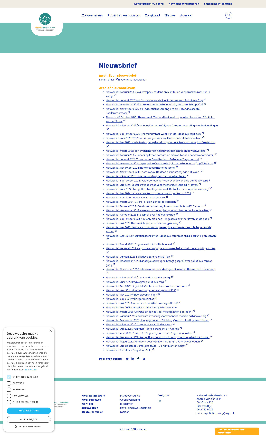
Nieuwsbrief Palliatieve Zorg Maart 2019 (128, 350)
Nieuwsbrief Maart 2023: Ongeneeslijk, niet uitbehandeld (139, 244)
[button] (29, 426)
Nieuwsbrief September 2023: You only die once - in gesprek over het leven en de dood (157, 219)
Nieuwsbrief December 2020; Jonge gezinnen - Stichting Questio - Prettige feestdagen (157, 320)
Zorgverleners (92, 15)
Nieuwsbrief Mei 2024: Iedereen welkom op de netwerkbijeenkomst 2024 (148, 193)
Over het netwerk (93, 395)
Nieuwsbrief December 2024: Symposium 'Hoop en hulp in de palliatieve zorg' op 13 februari (159, 163)
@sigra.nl (228, 413)
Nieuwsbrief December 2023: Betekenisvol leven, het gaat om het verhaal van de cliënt (157, 210)
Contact (87, 404)
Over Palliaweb (91, 399)
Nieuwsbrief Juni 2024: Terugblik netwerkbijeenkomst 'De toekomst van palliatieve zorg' (157, 189)
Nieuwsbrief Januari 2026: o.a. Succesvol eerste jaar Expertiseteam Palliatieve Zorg (154, 100)
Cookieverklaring (130, 399)
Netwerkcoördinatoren (184, 3)
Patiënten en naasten (124, 15)
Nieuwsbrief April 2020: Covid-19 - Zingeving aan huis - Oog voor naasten (149, 333)
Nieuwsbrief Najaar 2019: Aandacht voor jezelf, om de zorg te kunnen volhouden (153, 341)
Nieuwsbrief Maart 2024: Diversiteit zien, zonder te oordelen (141, 202)
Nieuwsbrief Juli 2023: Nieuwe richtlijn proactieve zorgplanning (142, 223)
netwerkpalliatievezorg (210, 413)
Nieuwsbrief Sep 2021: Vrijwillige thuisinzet (130, 299)
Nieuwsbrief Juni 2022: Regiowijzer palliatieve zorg (135, 282)
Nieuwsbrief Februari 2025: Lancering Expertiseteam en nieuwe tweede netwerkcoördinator (160, 155)
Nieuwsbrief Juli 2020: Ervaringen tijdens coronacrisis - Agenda (142, 328)
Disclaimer (126, 404)
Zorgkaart (152, 15)
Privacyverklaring (130, 395)
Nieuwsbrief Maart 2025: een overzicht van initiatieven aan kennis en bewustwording (156, 151)
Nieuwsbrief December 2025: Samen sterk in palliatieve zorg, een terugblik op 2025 (154, 104)
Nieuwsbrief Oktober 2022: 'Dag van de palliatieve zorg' (138, 277)
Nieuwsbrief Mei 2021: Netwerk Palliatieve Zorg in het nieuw (140, 307)
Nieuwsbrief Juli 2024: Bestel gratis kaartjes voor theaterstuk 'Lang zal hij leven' (152, 185)
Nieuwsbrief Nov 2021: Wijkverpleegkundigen (131, 294)
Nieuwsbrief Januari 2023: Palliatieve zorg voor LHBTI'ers (138, 256)
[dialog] (28, 379)
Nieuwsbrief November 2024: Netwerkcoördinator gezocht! (140, 167)
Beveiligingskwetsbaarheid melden (135, 410)
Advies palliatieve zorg (149, 3)
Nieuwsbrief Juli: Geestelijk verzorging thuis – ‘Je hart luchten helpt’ (145, 346)
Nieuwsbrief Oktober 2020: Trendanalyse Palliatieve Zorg (139, 324)
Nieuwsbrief (90, 408)
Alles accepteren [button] (29, 410)
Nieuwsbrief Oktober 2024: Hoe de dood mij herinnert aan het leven (146, 176)
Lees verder (31, 369)
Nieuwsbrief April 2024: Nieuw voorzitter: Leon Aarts (135, 197)
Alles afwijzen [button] (28, 419)
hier (112, 79)
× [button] (50, 331)
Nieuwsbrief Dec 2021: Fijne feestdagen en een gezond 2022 (141, 290)
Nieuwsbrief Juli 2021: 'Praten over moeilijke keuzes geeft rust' (142, 303)
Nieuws (170, 15)
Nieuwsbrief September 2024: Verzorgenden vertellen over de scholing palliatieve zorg (157, 180)
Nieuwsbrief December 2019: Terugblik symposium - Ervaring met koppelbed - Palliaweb (158, 337)
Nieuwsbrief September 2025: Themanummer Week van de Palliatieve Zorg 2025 (153, 134)
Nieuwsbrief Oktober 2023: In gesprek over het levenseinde (140, 214)
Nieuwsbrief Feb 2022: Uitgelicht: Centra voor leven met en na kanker (146, 286)
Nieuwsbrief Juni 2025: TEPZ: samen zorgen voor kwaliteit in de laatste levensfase (153, 138)
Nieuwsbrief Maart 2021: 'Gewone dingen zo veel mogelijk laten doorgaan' (149, 311)
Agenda (186, 15)
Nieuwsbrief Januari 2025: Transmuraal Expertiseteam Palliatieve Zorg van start (152, 159)
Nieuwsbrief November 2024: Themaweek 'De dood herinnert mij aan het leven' (153, 172)
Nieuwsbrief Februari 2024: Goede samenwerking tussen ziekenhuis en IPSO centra (154, 206)
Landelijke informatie (218, 3)
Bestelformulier (92, 412)
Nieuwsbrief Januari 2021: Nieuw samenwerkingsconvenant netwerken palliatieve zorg (156, 316)
